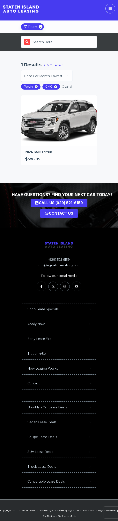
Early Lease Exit (39, 339)
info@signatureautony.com (59, 265)
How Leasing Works (42, 368)
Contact (33, 383)
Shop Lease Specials (42, 309)
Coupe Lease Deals (42, 437)
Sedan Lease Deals (41, 422)
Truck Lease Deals (41, 467)
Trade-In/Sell (37, 354)
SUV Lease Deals (40, 452)
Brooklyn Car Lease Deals (47, 407)
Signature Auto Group (80, 510)
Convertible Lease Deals (46, 481)
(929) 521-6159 (59, 259)
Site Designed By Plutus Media (59, 516)
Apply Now (36, 324)
